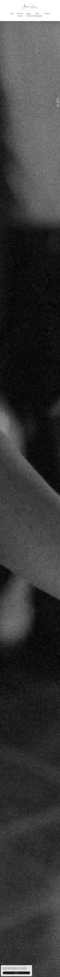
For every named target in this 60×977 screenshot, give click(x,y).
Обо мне (19, 13)
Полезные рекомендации (34, 16)
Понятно (16, 972)
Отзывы (20, 16)
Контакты (47, 13)
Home (11, 13)
